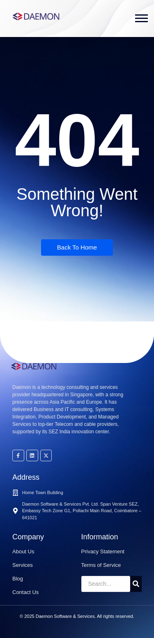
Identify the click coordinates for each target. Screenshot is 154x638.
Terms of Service (101, 565)
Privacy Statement (103, 551)
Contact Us (25, 592)
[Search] (106, 584)
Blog (17, 579)
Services (22, 565)
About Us (23, 551)
